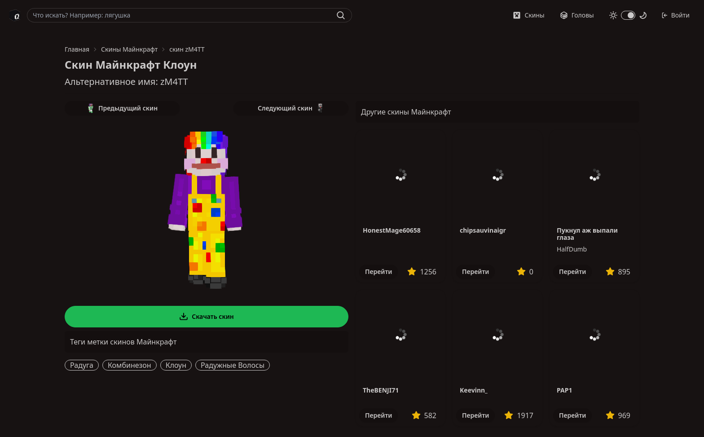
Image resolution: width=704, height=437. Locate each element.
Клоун (176, 365)
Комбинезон (129, 365)
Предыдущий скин (122, 108)
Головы (577, 15)
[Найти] (340, 15)
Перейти (378, 271)
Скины (528, 15)
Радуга (81, 365)
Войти (675, 15)
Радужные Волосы (232, 365)
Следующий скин (291, 108)
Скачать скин (206, 316)
